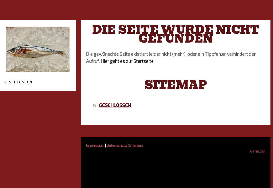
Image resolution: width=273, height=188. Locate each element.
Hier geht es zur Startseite (127, 61)
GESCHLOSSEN (18, 82)
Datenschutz (116, 145)
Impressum (95, 145)
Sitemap (136, 145)
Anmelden (257, 151)
